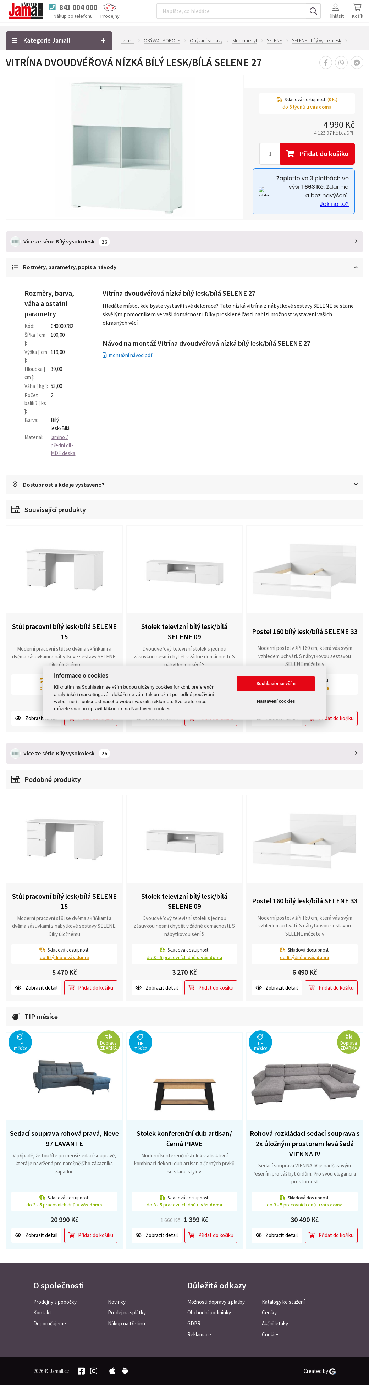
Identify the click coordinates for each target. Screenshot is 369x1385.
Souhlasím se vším (276, 683)
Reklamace (199, 1334)
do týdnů (64, 957)
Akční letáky (275, 1323)
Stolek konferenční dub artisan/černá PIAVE (184, 1138)
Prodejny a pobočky (55, 1301)
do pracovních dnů (184, 957)
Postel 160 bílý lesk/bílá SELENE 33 (304, 631)
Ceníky (269, 1312)
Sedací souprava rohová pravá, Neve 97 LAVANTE (64, 1138)
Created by (320, 1371)
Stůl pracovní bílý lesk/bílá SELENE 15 (64, 631)
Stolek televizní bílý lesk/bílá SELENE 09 (184, 631)
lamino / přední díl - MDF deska (63, 445)
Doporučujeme (49, 1323)
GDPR (193, 1323)
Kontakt (42, 1312)
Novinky (117, 1301)
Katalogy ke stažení (283, 1301)
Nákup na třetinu (126, 1323)
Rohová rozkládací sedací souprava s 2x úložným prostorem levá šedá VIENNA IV (305, 1142)
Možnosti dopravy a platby (216, 1301)
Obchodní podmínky (209, 1312)
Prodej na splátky (127, 1312)
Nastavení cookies (276, 701)
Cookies (271, 1334)
